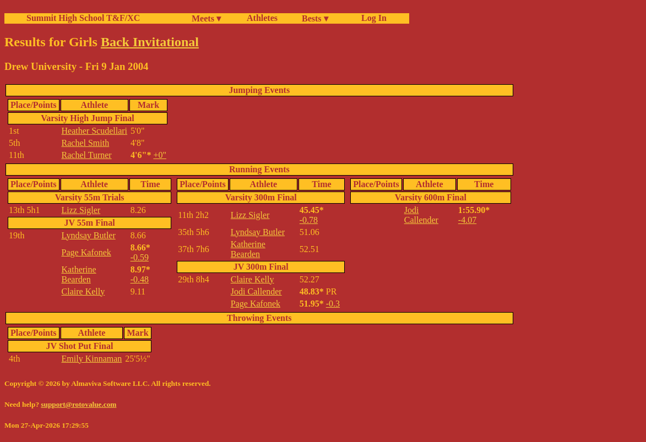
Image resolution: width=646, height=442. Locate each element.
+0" (159, 155)
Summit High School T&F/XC (83, 18)
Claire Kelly (83, 291)
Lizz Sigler (81, 210)
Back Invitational (150, 42)
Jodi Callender (256, 291)
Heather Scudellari (95, 130)
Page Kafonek (86, 252)
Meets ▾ (206, 18)
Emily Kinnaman (92, 358)
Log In (372, 18)
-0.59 (140, 257)
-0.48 (140, 279)
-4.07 (467, 220)
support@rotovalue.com (78, 404)
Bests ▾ (315, 18)
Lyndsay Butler (89, 235)
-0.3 (333, 303)
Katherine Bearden (79, 274)
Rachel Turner (87, 155)
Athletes (262, 18)
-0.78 (309, 220)
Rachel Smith (86, 143)
